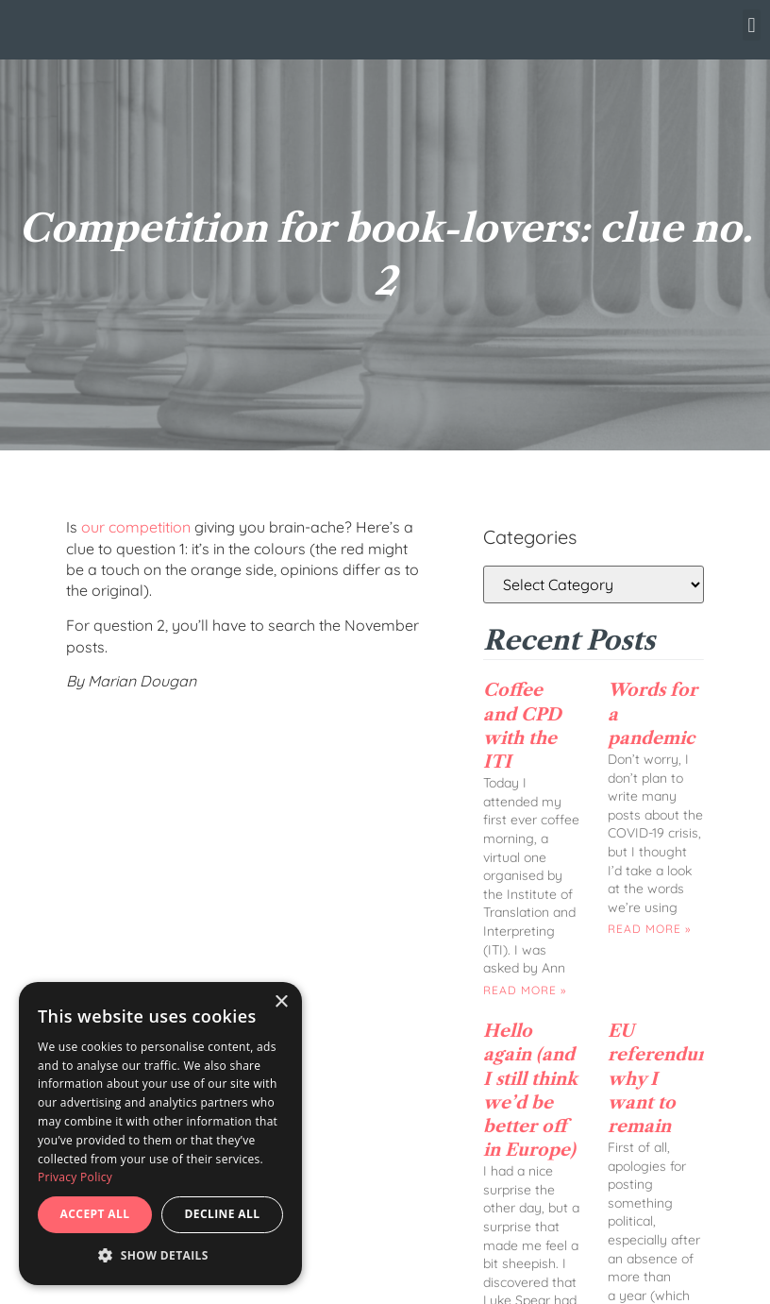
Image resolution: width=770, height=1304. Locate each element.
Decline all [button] (222, 1214)
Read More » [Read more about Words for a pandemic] (649, 929)
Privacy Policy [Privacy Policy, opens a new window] (75, 1177)
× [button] (281, 1002)
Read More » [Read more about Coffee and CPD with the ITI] (524, 990)
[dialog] (160, 1133)
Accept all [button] (95, 1214)
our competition (136, 526)
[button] (752, 25)
